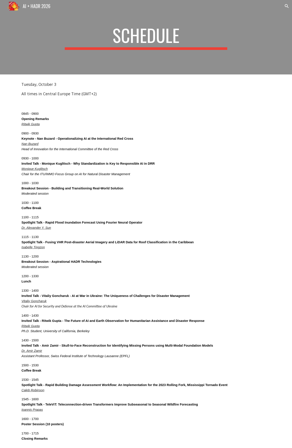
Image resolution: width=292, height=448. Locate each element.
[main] (146, 37)
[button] (287, 6)
